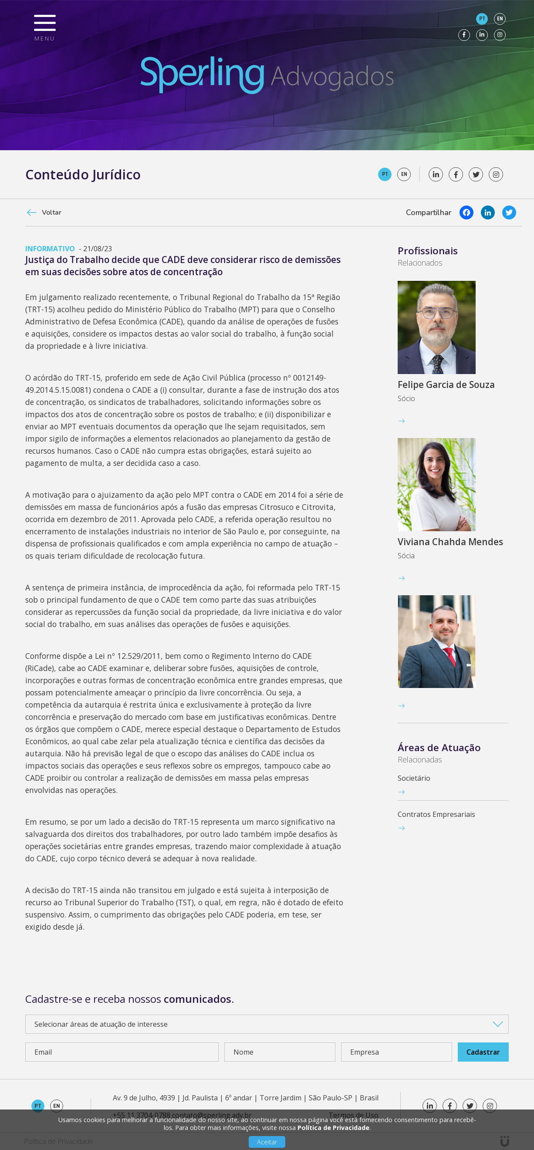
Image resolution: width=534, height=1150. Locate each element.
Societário (414, 778)
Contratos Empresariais (436, 814)
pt (482, 18)
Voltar (51, 212)
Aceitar (267, 1142)
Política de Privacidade (333, 1127)
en (500, 18)
